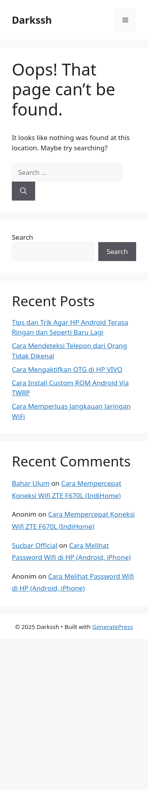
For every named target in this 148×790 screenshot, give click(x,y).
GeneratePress (112, 627)
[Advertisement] (74, 713)
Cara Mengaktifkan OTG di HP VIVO (67, 369)
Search (22, 237)
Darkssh (32, 20)
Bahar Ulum (30, 483)
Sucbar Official (34, 545)
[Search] (23, 191)
